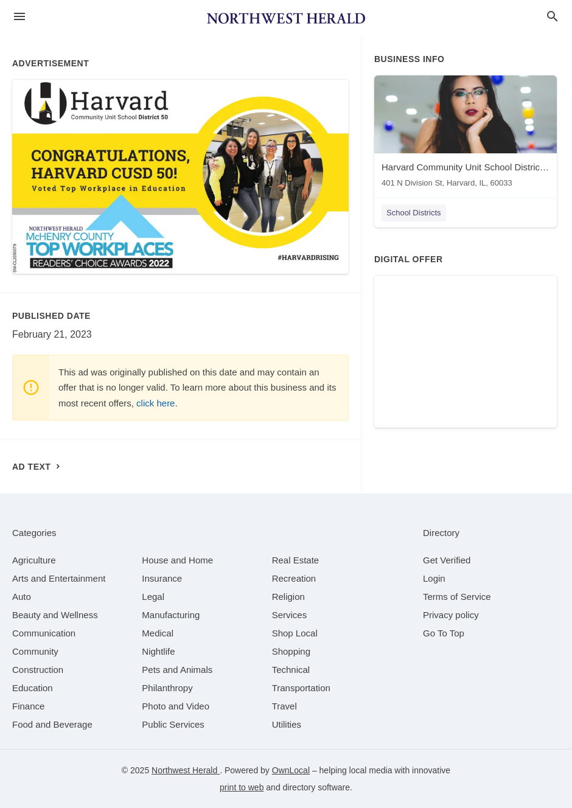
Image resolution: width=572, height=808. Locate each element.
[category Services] (289, 615)
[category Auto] (21, 596)
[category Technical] (291, 669)
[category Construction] (37, 669)
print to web (241, 787)
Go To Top (443, 633)
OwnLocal (291, 770)
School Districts (413, 212)
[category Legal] (153, 596)
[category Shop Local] (295, 633)
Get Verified (446, 560)
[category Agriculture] (34, 560)
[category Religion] (288, 596)
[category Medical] (157, 633)
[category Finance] (28, 706)
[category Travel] (284, 706)
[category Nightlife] (158, 651)
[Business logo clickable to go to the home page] (286, 18)
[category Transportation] (301, 688)
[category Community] (35, 651)
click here (155, 403)
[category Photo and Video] (175, 706)
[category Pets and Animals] (177, 669)
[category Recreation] (294, 578)
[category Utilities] (286, 724)
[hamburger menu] (19, 16)
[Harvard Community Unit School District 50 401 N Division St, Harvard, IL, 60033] (465, 134)
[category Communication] (43, 633)
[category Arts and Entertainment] (58, 578)
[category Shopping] (291, 651)
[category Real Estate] (295, 560)
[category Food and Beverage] (52, 724)
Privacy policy (451, 615)
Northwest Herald (186, 770)
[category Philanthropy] (167, 688)
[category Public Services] (173, 724)
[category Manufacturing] (171, 615)
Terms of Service (457, 596)
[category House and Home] (177, 560)
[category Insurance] (162, 578)
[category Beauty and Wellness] (55, 615)
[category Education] (32, 688)
